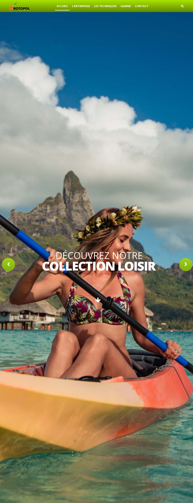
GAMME (126, 6)
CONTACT (142, 6)
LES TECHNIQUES (105, 6)
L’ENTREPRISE (81, 6)
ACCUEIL (62, 6)
